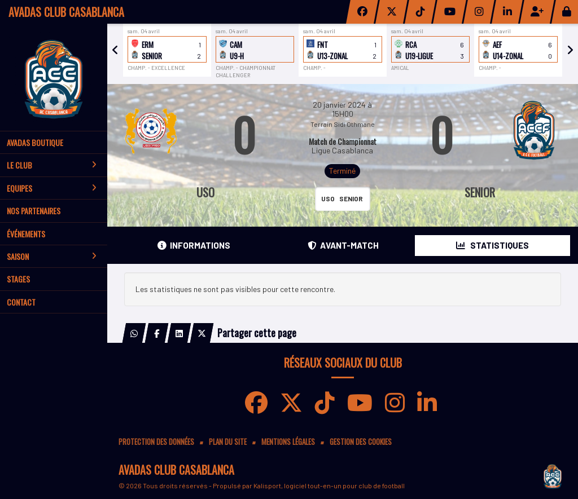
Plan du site (228, 441)
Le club (52, 165)
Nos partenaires (33, 211)
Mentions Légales (288, 441)
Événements (26, 234)
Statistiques (492, 245)
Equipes (52, 188)
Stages (18, 279)
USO (205, 192)
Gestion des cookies (361, 441)
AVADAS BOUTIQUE (35, 142)
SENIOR (480, 192)
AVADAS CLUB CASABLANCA (66, 11)
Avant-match (343, 245)
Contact (21, 302)
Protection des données (156, 441)
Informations (193, 245)
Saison (52, 256)
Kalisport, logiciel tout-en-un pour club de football (329, 485)
